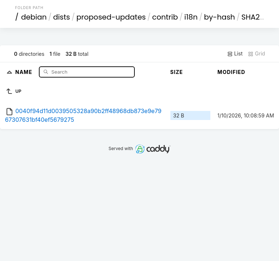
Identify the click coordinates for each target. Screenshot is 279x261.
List (235, 53)
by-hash (219, 17)
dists (61, 17)
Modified (232, 72)
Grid (256, 53)
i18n (191, 17)
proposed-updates (111, 17)
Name (24, 72)
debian (34, 17)
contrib (165, 17)
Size (176, 72)
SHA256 (255, 17)
